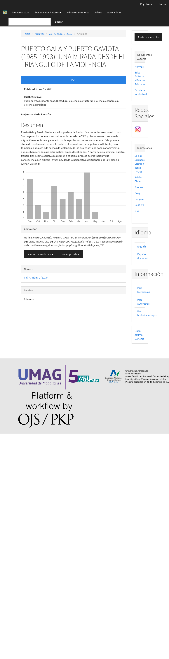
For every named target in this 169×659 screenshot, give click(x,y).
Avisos (98, 12)
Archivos (39, 33)
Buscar (59, 21)
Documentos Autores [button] (48, 12)
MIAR (137, 210)
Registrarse (146, 4)
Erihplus (139, 199)
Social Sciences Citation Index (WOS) (139, 163)
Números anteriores (78, 12)
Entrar (162, 4)
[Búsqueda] (29, 22)
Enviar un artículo (148, 37)
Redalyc (139, 205)
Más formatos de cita (40, 254)
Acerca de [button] (114, 12)
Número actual (20, 12)
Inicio (27, 33)
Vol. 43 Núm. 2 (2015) (61, 33)
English (141, 246)
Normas (139, 66)
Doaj (137, 193)
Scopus (139, 187)
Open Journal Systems (139, 334)
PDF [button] (73, 79)
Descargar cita (70, 254)
